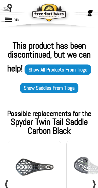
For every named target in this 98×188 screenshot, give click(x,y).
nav (16, 19)
